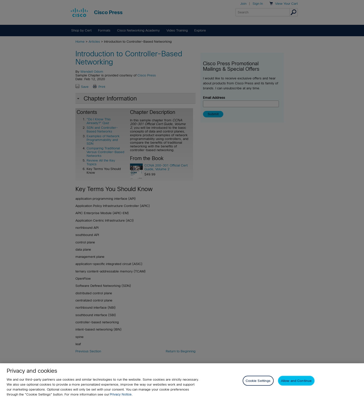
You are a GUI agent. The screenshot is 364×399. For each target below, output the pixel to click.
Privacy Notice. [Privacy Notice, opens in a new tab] (121, 394)
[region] (182, 381)
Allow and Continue (296, 381)
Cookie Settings (258, 381)
